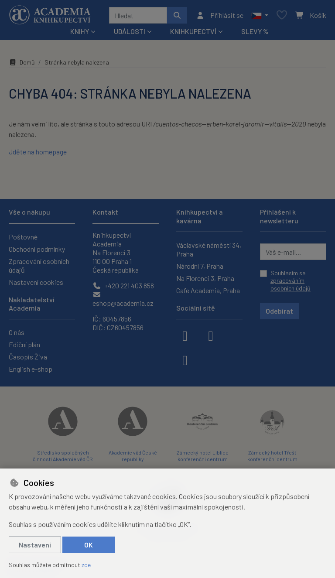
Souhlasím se (290, 280)
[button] (259, 15)
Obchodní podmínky (37, 249)
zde (86, 564)
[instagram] (210, 335)
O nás (16, 332)
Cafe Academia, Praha (208, 290)
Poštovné (23, 237)
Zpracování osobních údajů (39, 265)
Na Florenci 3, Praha (205, 278)
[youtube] (185, 359)
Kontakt (105, 212)
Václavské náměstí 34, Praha (208, 249)
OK (88, 544)
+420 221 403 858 (123, 285)
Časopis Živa (28, 356)
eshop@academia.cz (123, 299)
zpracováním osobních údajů (290, 284)
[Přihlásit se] (219, 15)
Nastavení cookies (36, 282)
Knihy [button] (79, 31)
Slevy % (255, 31)
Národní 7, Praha (199, 266)
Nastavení (35, 544)
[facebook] (185, 335)
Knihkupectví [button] (193, 31)
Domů (22, 62)
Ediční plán (24, 344)
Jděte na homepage (38, 151)
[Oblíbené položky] (281, 15)
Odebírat (279, 311)
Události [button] (129, 31)
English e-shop (30, 369)
